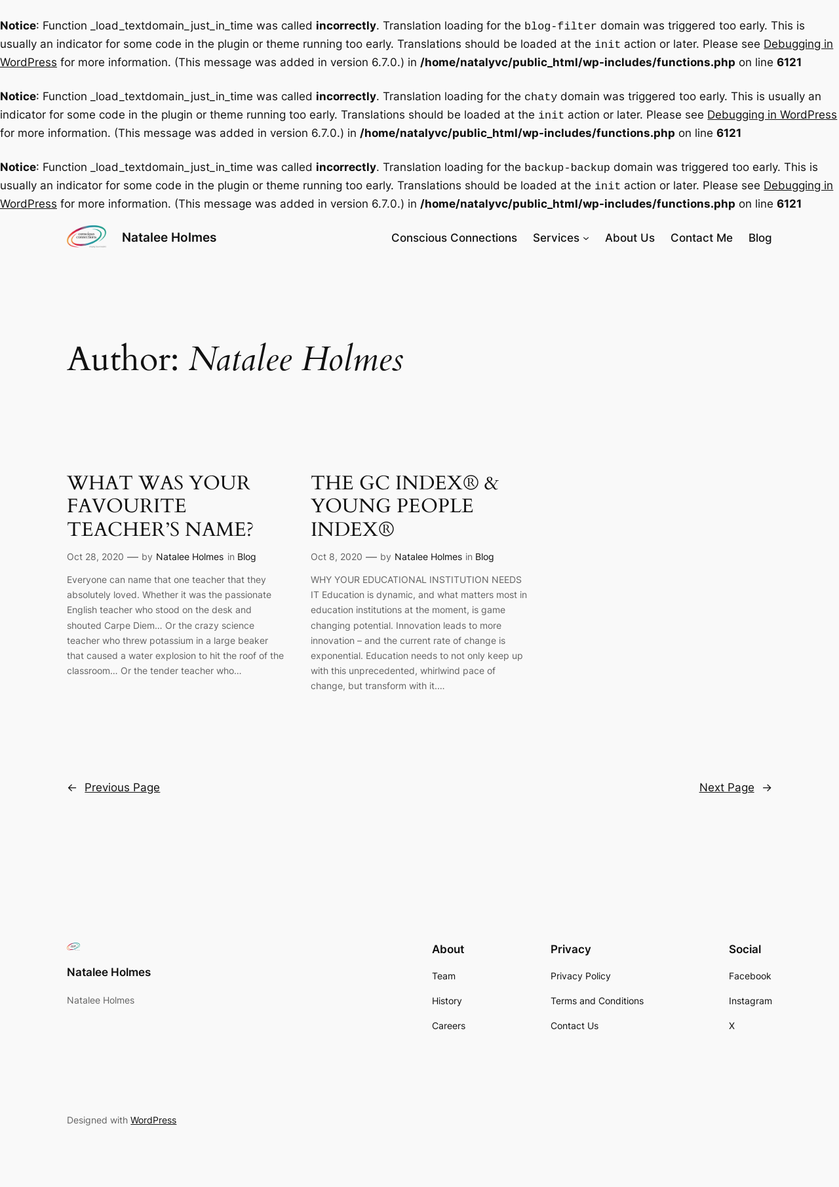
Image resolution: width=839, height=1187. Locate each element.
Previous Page (113, 779)
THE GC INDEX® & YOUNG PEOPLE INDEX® (405, 499)
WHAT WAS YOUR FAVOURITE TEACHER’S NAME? (160, 499)
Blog (246, 548)
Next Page (735, 779)
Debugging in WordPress (772, 110)
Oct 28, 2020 (95, 548)
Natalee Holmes (169, 229)
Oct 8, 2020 (336, 548)
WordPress (153, 1112)
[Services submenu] (586, 230)
